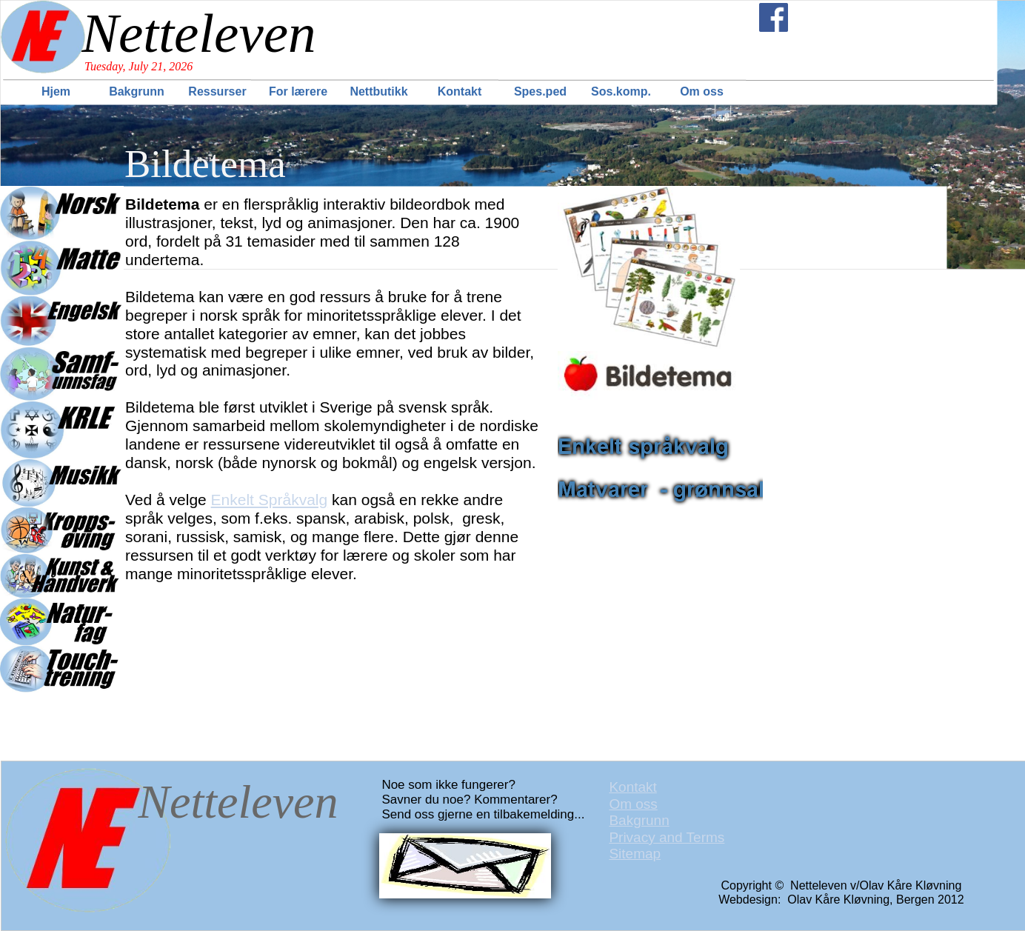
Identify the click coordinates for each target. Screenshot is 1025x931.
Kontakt (460, 91)
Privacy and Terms (666, 837)
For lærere (298, 91)
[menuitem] (57, 91)
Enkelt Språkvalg (269, 499)
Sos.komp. (621, 91)
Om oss (702, 91)
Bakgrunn (136, 91)
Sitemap (635, 853)
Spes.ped (540, 91)
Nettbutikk (378, 91)
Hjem (55, 91)
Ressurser (217, 91)
